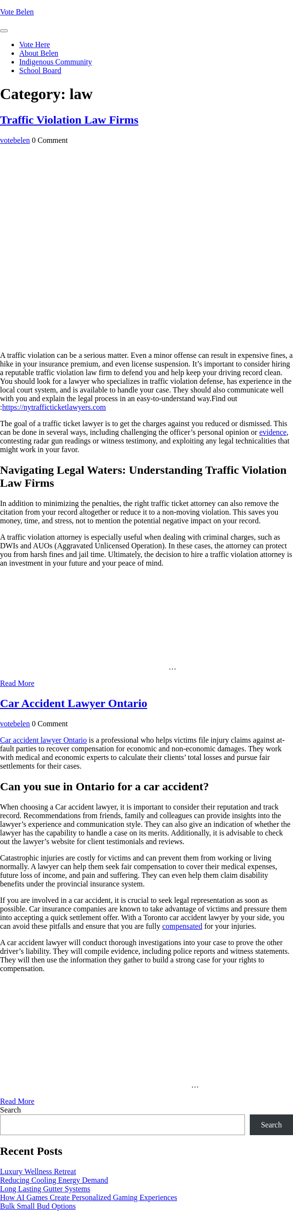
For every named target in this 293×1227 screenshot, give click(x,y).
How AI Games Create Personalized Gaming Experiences (88, 1197)
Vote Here (34, 44)
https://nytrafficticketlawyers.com (54, 407)
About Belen (38, 53)
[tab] (4, 30)
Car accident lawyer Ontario (43, 740)
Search (10, 1110)
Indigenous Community (55, 62)
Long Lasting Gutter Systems (45, 1189)
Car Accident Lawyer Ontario (73, 703)
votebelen (15, 140)
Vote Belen (17, 12)
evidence (273, 432)
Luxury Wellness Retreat (38, 1171)
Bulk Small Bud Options (38, 1206)
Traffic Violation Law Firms (69, 120)
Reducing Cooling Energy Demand (54, 1180)
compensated (182, 926)
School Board (40, 70)
